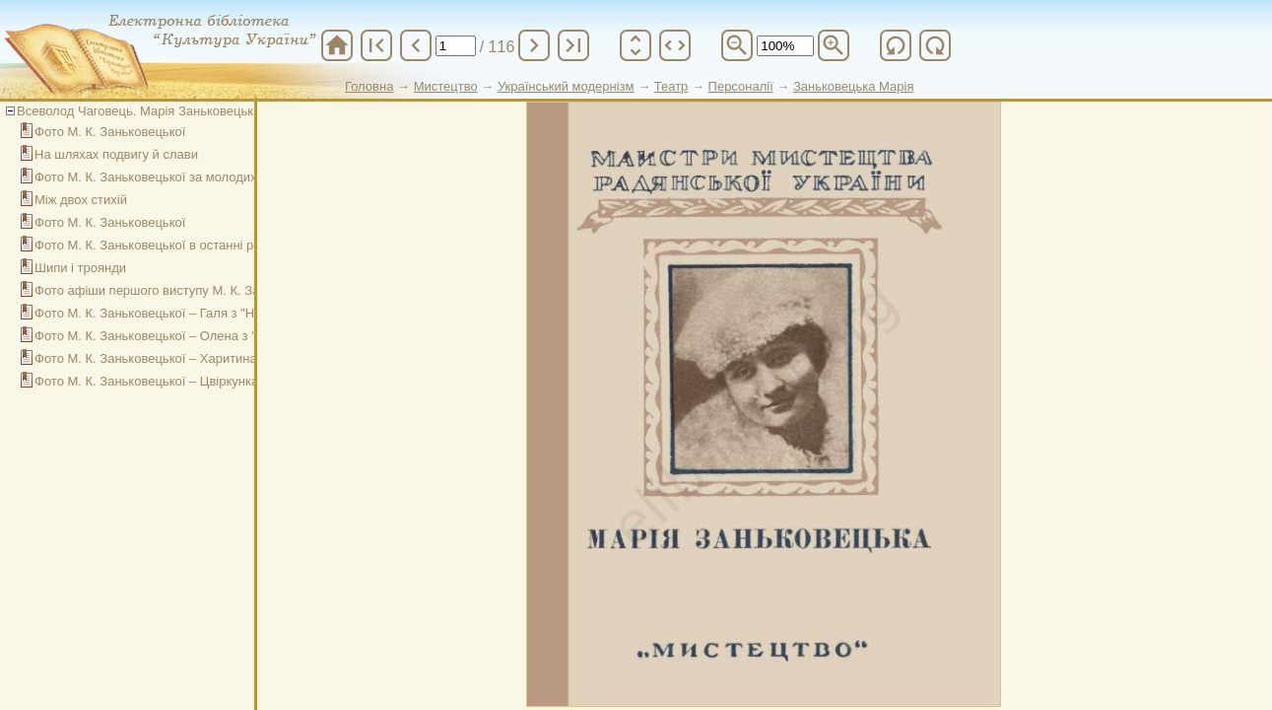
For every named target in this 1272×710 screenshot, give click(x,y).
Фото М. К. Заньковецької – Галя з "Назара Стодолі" (188, 313)
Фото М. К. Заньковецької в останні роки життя (172, 245)
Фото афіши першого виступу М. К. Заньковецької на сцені (208, 290)
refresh (895, 45)
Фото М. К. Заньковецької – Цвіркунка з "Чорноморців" (196, 381)
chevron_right (534, 45)
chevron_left (416, 45)
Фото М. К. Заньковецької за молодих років (162, 177)
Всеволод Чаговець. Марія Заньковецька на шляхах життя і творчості (223, 111)
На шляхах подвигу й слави (116, 154)
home (337, 45)
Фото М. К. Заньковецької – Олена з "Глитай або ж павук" (204, 335)
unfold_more (635, 45)
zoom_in (833, 45)
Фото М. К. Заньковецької (109, 131)
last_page (573, 45)
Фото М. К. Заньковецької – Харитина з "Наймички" (186, 358)
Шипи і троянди (80, 267)
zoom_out (737, 45)
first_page (376, 45)
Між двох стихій (80, 199)
